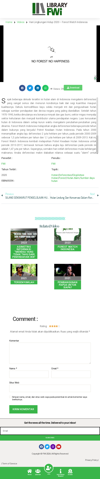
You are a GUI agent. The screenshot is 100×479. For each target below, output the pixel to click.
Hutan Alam (73, 177)
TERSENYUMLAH (24, 282)
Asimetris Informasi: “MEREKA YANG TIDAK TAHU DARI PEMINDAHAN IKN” (23, 251)
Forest (62, 177)
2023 (24, 242)
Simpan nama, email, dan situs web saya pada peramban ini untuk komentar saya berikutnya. (49, 398)
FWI (3, 163)
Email (54, 368)
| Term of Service (9, 463)
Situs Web (14, 382)
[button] (50, 53)
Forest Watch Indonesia (68, 248)
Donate (70, 474)
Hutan (54, 175)
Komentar (14, 341)
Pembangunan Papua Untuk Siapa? (67, 285)
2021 (24, 278)
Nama (13, 368)
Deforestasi (65, 175)
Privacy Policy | (92, 460)
